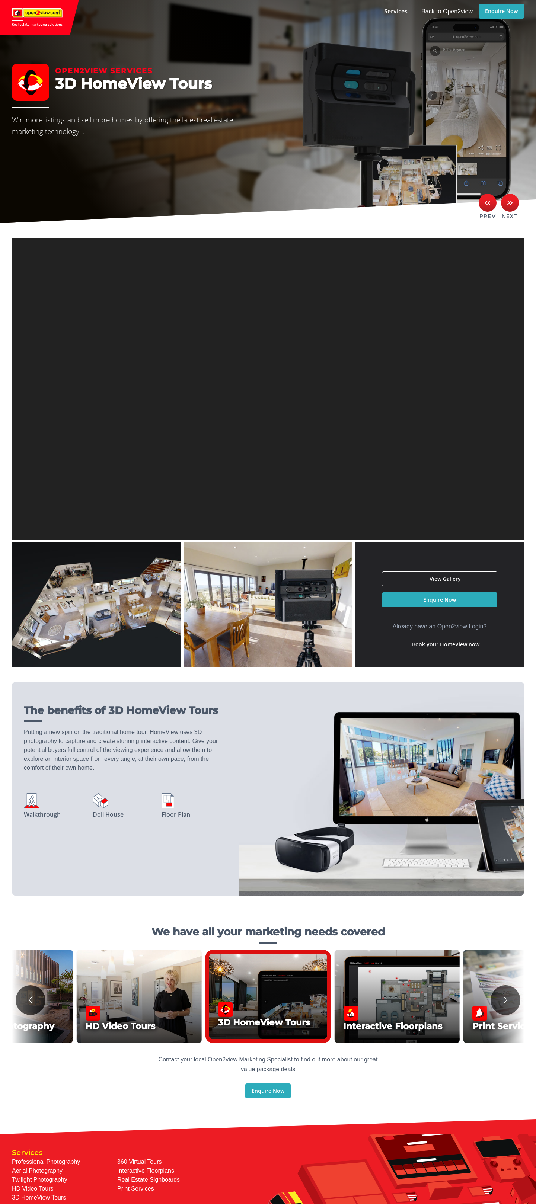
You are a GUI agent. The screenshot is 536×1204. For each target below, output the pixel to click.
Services (396, 11)
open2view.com (39, 17)
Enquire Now (501, 11)
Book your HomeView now (445, 644)
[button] (30, 1000)
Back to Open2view (447, 11)
